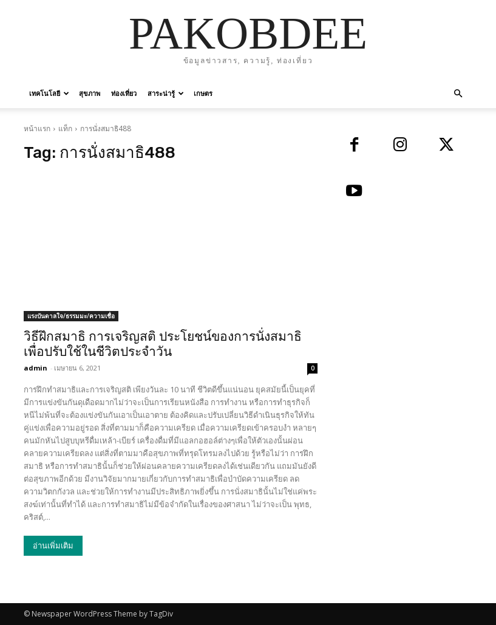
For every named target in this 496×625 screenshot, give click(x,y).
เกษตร (203, 93)
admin (35, 367)
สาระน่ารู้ (166, 93)
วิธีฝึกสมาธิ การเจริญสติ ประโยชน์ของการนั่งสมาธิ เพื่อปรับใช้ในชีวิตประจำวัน (163, 344)
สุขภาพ (89, 93)
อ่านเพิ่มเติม (53, 545)
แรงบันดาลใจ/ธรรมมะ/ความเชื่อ (71, 316)
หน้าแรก (37, 128)
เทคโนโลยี (49, 93)
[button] (458, 94)
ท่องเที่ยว (124, 93)
